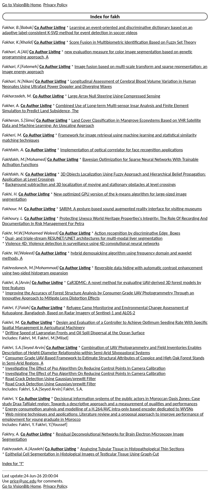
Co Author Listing (49, 27)
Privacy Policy (55, 4)
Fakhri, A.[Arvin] (16, 282)
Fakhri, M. (11, 322)
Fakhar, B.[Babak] (17, 27)
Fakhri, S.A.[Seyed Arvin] (23, 347)
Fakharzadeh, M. (17, 96)
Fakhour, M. (12, 208)
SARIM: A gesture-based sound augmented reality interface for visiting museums (130, 208)
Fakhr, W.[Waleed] (18, 253)
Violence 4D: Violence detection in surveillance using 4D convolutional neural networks (82, 243)
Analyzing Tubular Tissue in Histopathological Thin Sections (132, 448)
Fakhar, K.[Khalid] (17, 42)
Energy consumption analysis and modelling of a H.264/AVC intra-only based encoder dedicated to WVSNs (99, 409)
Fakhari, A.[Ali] (15, 51)
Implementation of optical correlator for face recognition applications (121, 149)
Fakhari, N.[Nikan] (18, 81)
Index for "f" (13, 463)
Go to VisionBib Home (21, 4)
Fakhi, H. (10, 194)
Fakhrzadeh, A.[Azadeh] (23, 448)
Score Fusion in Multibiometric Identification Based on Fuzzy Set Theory (132, 42)
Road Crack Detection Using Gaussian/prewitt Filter (50, 378)
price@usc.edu (23, 481)
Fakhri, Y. (10, 398)
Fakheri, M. (12, 135)
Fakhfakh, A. (13, 149)
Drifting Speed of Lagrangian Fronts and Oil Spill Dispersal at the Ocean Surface (75, 332)
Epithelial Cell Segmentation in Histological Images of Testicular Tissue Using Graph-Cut (82, 454)
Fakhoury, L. (12, 218)
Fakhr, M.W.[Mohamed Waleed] (30, 233)
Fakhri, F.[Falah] (16, 307)
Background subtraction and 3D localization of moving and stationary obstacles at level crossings (90, 184)
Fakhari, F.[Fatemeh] (20, 66)
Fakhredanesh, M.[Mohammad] (30, 267)
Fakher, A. (11, 105)
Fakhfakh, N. (13, 174)
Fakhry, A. (11, 434)
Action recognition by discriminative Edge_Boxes (137, 233)
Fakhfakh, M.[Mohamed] (24, 159)
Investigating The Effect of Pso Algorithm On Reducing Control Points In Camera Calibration (85, 368)
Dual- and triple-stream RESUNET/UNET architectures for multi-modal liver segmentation (84, 238)
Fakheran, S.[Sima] (18, 120)
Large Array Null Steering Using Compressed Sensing (114, 96)
